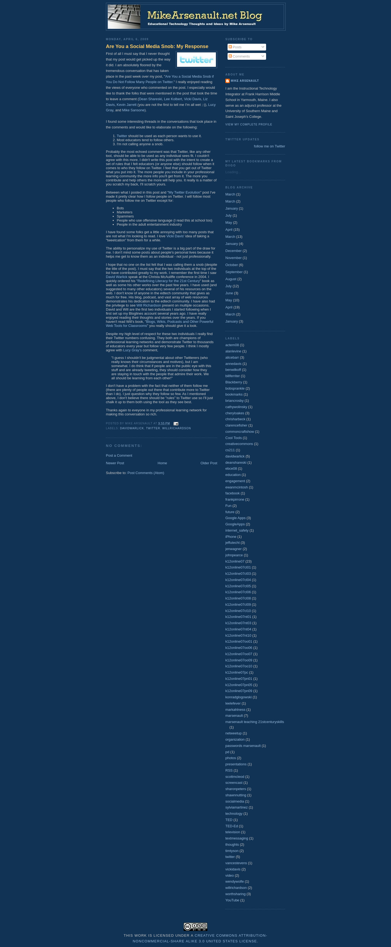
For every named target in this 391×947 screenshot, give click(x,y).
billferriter (232, 376)
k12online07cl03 (238, 574)
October (231, 265)
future (229, 512)
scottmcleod (234, 777)
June (229, 293)
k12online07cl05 (238, 586)
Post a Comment (119, 455)
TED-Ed (231, 826)
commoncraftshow (239, 432)
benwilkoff (233, 370)
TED (228, 820)
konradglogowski (238, 697)
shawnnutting (235, 795)
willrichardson (176, 428)
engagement (235, 481)
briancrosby (234, 401)
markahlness (235, 710)
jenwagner (233, 549)
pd (227, 752)
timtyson (231, 851)
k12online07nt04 (238, 629)
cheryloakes (234, 413)
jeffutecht (232, 543)
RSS (229, 770)
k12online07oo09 (238, 660)
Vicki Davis (192, 99)
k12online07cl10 (238, 611)
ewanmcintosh (236, 487)
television (232, 832)
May (228, 222)
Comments (239, 56)
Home (162, 463)
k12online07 (234, 561)
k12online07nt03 (238, 623)
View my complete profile (248, 124)
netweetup (233, 733)
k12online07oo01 (238, 641)
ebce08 (231, 468)
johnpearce (234, 555)
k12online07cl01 (238, 567)
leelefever (233, 703)
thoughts (232, 844)
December (233, 251)
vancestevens (236, 863)
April (228, 230)
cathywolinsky (236, 407)
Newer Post (115, 463)
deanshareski (235, 462)
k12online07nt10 (238, 635)
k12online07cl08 (238, 598)
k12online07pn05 (238, 685)
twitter (153, 428)
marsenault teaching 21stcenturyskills (254, 722)
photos (230, 758)
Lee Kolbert (173, 99)
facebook (232, 493)
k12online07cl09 (238, 604)
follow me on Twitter (269, 146)
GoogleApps (235, 524)
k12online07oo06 (238, 648)
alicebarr (232, 357)
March (230, 194)
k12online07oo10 (238, 666)
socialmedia (234, 801)
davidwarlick (132, 428)
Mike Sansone (133, 110)
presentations (236, 764)
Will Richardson (149, 305)
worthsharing (235, 894)
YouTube (232, 900)
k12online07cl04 (238, 580)
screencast (233, 783)
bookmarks (234, 394)
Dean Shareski (150, 99)
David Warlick (116, 277)
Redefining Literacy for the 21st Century (169, 281)
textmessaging (236, 838)
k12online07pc (236, 672)
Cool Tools (233, 438)
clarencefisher (236, 425)
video (229, 875)
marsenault (234, 716)
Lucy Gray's (133, 350)
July (228, 215)
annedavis (233, 364)
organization (235, 739)
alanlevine (233, 351)
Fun (228, 506)
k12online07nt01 (238, 617)
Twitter (122, 136)
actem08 (232, 345)
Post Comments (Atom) (146, 473)
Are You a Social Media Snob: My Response (157, 46)
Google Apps (235, 518)
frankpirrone (234, 499)
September (234, 272)
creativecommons (239, 444)
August (230, 279)
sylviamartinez (236, 807)
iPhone (230, 537)
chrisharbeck (235, 419)
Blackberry (233, 382)
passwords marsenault (243, 746)
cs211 (230, 450)
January (231, 208)
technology (233, 814)
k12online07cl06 (238, 592)
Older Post (209, 463)
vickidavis (233, 869)
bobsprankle (235, 388)
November (233, 258)
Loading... (233, 172)
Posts (235, 47)
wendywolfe (234, 881)
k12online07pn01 (238, 679)
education (233, 475)
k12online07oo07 (238, 654)
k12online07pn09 (238, 691)
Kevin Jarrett (127, 105)
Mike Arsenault (245, 80)
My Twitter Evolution (184, 192)
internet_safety (236, 530)
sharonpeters (235, 789)
